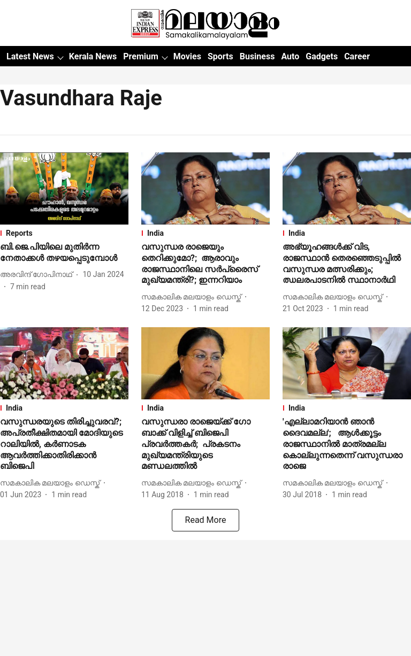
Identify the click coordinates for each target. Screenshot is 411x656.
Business (257, 56)
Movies (187, 56)
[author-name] (38, 274)
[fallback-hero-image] (64, 188)
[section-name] (64, 233)
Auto (290, 56)
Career (357, 56)
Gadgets (322, 56)
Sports (220, 56)
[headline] (64, 253)
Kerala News (93, 56)
